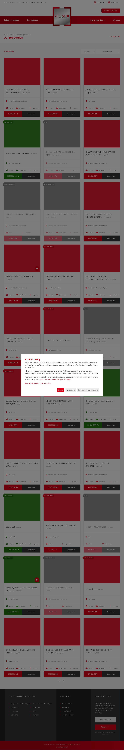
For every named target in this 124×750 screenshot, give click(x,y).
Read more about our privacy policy (38, 383)
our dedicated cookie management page (55, 379)
